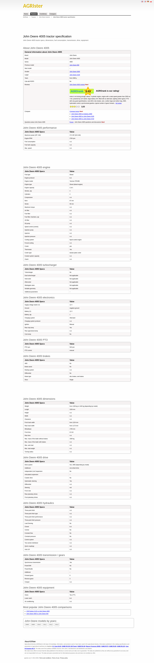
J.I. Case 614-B (56, 646)
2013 (56, 624)
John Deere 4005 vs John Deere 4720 (82, 119)
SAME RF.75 (105, 646)
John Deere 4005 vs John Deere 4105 (82, 116)
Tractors (34, 14)
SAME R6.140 (81, 646)
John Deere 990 (74, 65)
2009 (33, 624)
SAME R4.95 (112, 646)
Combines (43, 14)
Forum (72, 122)
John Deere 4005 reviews (77, 84)
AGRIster (25, 17)
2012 (50, 624)
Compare (53, 14)
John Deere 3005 (75, 71)
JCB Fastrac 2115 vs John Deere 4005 (38, 611)
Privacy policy (64, 658)
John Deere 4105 (75, 75)
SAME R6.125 (121, 646)
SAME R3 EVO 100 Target (69, 646)
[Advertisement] (77, 26)
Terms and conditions (45, 658)
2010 (39, 624)
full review (119, 103)
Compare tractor (74, 111)
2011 (45, 624)
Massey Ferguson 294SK (93, 646)
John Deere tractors (44, 17)
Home (26, 14)
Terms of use (55, 658)
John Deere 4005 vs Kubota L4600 (81, 114)
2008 (27, 624)
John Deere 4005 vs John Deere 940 (37, 614)
